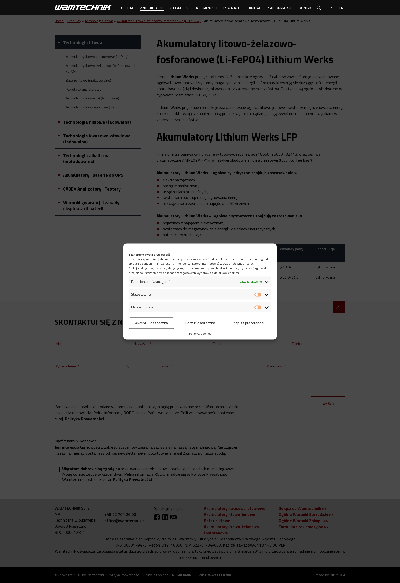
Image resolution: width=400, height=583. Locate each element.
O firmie (176, 7)
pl (331, 7)
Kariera (253, 7)
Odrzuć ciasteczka (200, 323)
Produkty (148, 7)
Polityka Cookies (200, 333)
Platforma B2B (280, 7)
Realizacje (232, 7)
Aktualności (206, 7)
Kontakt (306, 7)
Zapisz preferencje (248, 323)
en (341, 7)
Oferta (127, 7)
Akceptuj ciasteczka (151, 323)
